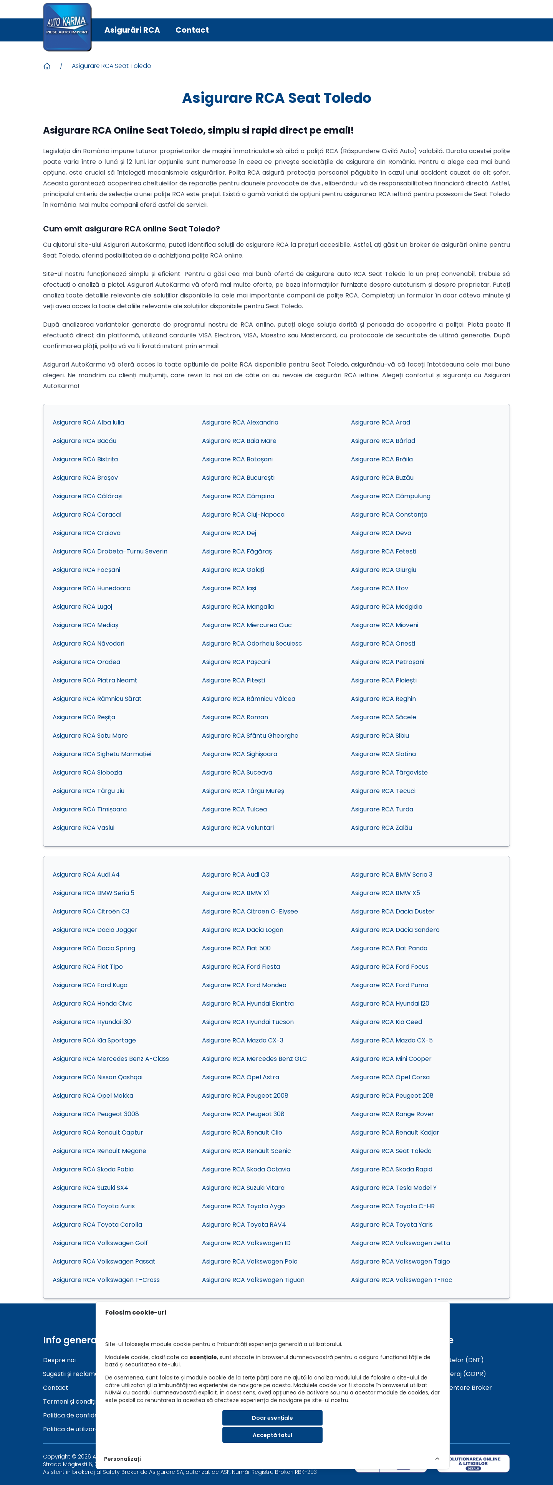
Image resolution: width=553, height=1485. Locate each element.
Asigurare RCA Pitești (233, 680)
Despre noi (59, 1360)
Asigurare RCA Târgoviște (389, 772)
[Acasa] (47, 66)
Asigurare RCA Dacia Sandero (395, 929)
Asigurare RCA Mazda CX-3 (242, 1040)
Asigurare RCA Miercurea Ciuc (247, 625)
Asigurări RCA (132, 30)
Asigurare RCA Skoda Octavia (246, 1169)
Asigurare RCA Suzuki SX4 (90, 1187)
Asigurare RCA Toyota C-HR (393, 1206)
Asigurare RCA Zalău (381, 827)
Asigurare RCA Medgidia (386, 606)
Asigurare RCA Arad (380, 422)
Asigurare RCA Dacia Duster (393, 911)
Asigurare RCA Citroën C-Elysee (250, 911)
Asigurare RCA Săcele (383, 717)
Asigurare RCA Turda (382, 809)
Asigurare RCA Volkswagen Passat (104, 1261)
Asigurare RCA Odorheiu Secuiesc (252, 643)
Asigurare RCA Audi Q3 (235, 874)
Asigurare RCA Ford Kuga (90, 985)
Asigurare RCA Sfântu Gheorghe (250, 735)
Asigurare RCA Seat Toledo (111, 65)
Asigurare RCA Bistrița (85, 459)
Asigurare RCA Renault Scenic (246, 1150)
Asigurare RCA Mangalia (238, 606)
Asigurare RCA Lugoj (82, 606)
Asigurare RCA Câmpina (238, 496)
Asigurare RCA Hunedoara (92, 588)
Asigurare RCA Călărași (88, 496)
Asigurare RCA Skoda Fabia (93, 1169)
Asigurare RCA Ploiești (384, 680)
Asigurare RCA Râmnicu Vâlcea (248, 698)
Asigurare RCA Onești (383, 643)
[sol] (473, 1463)
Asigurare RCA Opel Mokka (93, 1095)
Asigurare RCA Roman (235, 717)
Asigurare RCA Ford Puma (389, 985)
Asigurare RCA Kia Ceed (386, 1022)
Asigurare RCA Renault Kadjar (395, 1132)
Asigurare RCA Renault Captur (98, 1132)
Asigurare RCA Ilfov (379, 588)
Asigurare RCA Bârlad (383, 440)
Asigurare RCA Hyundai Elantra (248, 1003)
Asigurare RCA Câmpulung (390, 496)
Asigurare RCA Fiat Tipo (88, 966)
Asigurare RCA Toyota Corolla (97, 1224)
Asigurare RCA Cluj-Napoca (243, 514)
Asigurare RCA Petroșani (387, 661)
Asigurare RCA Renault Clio (242, 1132)
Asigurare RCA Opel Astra (240, 1077)
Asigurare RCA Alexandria (240, 422)
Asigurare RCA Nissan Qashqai (97, 1077)
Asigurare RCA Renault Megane (99, 1150)
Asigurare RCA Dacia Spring (94, 948)
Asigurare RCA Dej (229, 533)
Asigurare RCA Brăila (382, 459)
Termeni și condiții (70, 1401)
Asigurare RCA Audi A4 (86, 874)
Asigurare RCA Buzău (382, 477)
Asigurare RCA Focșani (86, 569)
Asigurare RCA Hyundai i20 (390, 1003)
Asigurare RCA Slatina (383, 754)
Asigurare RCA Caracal (87, 514)
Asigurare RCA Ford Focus (390, 966)
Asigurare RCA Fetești (383, 551)
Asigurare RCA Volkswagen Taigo (400, 1261)
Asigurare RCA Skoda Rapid (391, 1169)
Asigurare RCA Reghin (383, 698)
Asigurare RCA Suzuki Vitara (243, 1187)
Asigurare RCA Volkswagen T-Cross (106, 1279)
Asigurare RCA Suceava (237, 772)
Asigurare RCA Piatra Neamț (95, 680)
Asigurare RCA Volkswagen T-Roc (401, 1279)
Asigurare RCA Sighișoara (239, 754)
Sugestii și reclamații (73, 1373)
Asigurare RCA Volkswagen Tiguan (253, 1279)
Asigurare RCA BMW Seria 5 (93, 893)
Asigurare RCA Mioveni (384, 625)
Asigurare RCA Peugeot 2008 (245, 1095)
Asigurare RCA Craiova (87, 533)
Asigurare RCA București (238, 477)
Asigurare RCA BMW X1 (235, 893)
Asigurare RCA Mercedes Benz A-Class (111, 1058)
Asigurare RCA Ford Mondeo (244, 985)
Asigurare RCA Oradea (86, 661)
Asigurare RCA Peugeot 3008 (96, 1114)
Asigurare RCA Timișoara (90, 809)
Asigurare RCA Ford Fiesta (241, 966)
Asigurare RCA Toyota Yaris (392, 1224)
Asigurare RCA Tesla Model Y (394, 1187)
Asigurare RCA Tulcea (234, 809)
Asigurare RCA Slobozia (87, 772)
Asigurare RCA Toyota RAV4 (244, 1224)
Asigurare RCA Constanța (389, 514)
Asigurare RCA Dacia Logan (242, 929)
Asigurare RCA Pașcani (236, 661)
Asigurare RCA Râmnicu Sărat (97, 698)
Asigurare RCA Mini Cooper (391, 1058)
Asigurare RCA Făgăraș (237, 551)
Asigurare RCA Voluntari (238, 827)
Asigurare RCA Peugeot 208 (392, 1095)
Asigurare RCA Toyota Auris (94, 1206)
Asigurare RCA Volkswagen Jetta (400, 1243)
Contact (192, 30)
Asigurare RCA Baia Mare (239, 440)
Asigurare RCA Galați (233, 569)
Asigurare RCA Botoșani (237, 459)
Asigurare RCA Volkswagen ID (246, 1243)
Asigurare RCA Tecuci (383, 790)
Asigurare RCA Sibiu (380, 735)
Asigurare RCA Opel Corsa (390, 1077)
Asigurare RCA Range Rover (392, 1114)
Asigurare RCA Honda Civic (92, 1003)
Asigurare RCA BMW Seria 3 (391, 874)
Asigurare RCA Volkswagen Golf (100, 1243)
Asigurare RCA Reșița (84, 717)
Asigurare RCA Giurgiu (383, 569)
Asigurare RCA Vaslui (83, 827)
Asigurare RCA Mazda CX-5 (392, 1040)
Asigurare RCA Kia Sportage (94, 1040)
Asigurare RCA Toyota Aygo (243, 1206)
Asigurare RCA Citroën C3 (91, 911)
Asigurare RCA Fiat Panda (389, 948)
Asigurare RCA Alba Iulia (88, 422)
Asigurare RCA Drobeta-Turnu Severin (110, 551)
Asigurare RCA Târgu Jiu (88, 790)
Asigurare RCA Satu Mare (90, 735)
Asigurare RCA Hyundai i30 (92, 1022)
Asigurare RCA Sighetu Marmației (102, 754)
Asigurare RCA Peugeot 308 (243, 1114)
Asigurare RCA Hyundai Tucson (248, 1022)
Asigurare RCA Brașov (85, 477)
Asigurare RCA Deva (381, 533)
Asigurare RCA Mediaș (85, 625)
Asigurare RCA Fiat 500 (236, 948)
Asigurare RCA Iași (229, 588)
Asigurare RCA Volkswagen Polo (250, 1261)
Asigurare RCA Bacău (84, 440)
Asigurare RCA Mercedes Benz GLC (254, 1058)
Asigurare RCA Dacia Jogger (95, 929)
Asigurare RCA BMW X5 (385, 893)
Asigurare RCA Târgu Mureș (243, 790)
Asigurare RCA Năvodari (88, 643)
